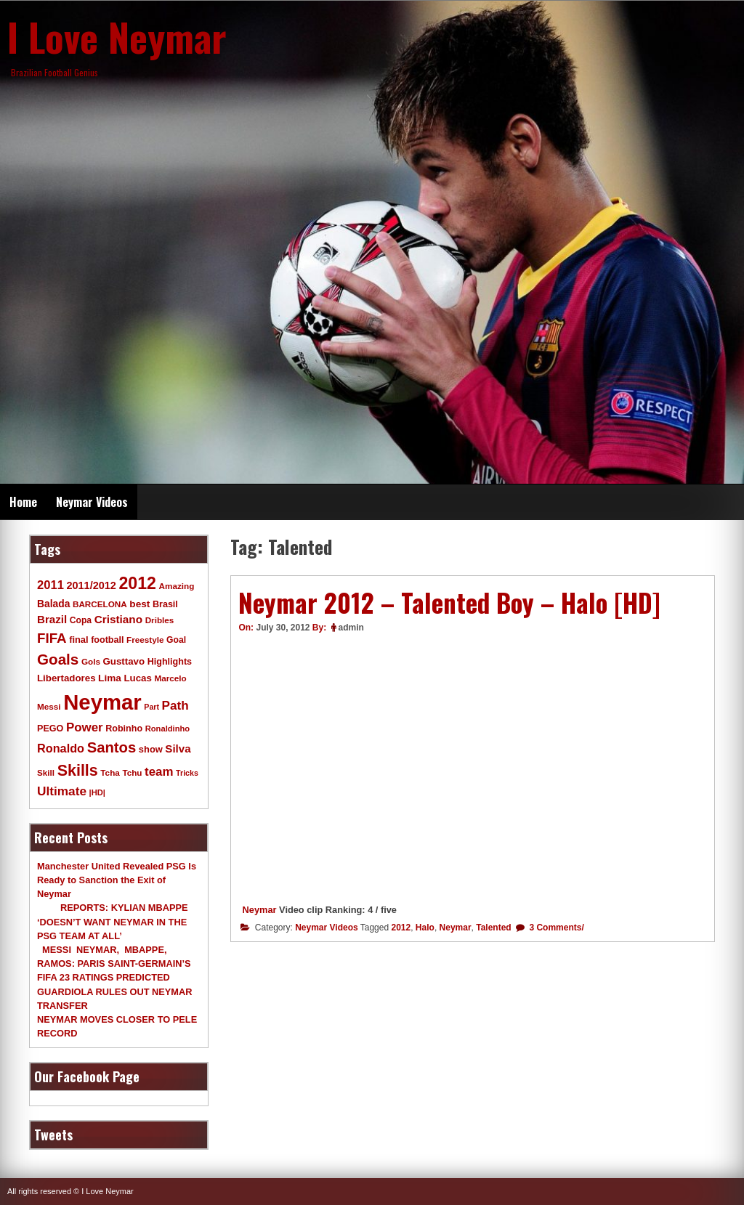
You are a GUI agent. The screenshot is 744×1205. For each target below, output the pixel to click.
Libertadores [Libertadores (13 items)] (66, 678)
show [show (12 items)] (151, 749)
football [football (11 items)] (107, 640)
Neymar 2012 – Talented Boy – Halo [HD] (449, 602)
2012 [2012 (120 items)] (137, 583)
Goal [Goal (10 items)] (176, 640)
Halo (425, 927)
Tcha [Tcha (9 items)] (109, 772)
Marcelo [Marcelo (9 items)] (170, 678)
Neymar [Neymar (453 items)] (102, 702)
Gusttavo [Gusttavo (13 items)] (124, 661)
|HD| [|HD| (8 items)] (97, 792)
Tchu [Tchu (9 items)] (132, 772)
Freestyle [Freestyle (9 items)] (144, 639)
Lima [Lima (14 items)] (109, 678)
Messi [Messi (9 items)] (49, 706)
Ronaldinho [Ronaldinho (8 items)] (167, 728)
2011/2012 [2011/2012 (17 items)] (91, 585)
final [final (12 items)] (78, 639)
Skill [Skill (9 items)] (45, 772)
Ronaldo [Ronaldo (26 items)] (60, 748)
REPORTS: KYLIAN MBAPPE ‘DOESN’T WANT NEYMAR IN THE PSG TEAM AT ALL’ (112, 921)
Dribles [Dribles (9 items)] (159, 620)
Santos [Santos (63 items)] (112, 747)
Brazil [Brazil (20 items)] (52, 619)
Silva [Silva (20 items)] (177, 748)
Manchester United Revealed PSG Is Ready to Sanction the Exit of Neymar (116, 880)
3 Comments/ (555, 927)
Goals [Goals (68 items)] (57, 659)
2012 (401, 927)
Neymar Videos (92, 502)
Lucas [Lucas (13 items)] (137, 678)
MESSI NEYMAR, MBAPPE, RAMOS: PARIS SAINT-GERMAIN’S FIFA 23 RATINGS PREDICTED (114, 963)
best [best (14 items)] (139, 604)
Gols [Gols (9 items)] (90, 661)
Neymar (260, 909)
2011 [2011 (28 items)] (50, 585)
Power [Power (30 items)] (84, 727)
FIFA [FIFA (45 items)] (52, 638)
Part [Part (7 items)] (151, 706)
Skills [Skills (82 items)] (77, 770)
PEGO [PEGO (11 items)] (50, 728)
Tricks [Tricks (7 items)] (187, 772)
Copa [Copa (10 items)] (81, 620)
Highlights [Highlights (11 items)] (169, 662)
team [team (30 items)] (159, 772)
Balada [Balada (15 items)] (53, 603)
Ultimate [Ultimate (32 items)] (61, 791)
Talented (493, 927)
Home (23, 502)
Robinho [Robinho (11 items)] (123, 728)
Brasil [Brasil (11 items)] (165, 604)
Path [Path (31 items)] (175, 705)
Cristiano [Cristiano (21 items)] (118, 619)
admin (351, 627)
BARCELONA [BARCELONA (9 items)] (100, 604)
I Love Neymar (117, 36)
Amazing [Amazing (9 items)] (177, 586)
